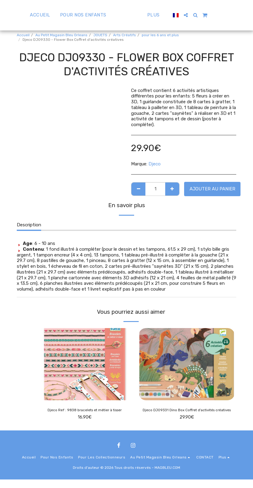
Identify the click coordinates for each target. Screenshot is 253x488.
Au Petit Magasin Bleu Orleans (61, 35)
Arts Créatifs (124, 35)
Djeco (154, 164)
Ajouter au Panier (212, 189)
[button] (200, 15)
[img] (85, 364)
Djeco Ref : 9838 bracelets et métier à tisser (84, 411)
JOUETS (100, 35)
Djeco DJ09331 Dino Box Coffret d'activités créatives (187, 414)
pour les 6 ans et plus (160, 35)
